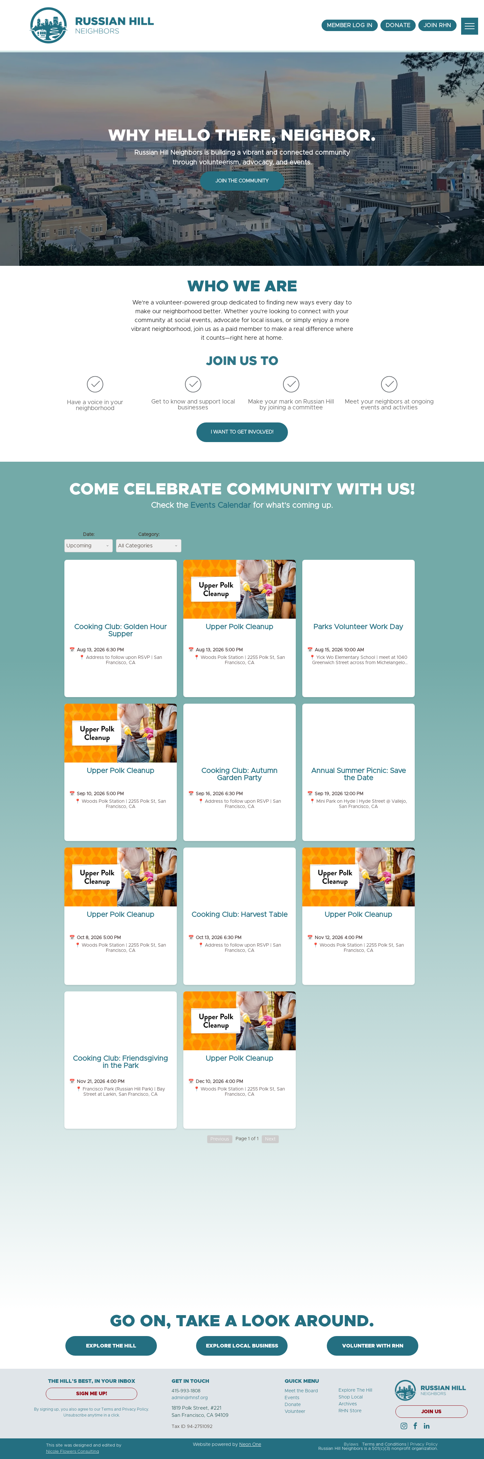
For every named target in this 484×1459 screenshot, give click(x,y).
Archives (348, 1404)
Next (270, 1139)
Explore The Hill (355, 1390)
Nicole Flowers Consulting (72, 1452)
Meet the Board (301, 1391)
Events (292, 1398)
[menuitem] (349, 25)
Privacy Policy (424, 1444)
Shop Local (351, 1397)
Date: (88, 534)
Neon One (250, 1444)
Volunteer (295, 1411)
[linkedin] (427, 1427)
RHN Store (350, 1411)
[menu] (469, 26)
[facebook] (415, 1427)
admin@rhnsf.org (190, 1398)
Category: (148, 534)
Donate (293, 1404)
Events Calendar (221, 505)
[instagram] (404, 1427)
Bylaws (351, 1444)
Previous (219, 1139)
